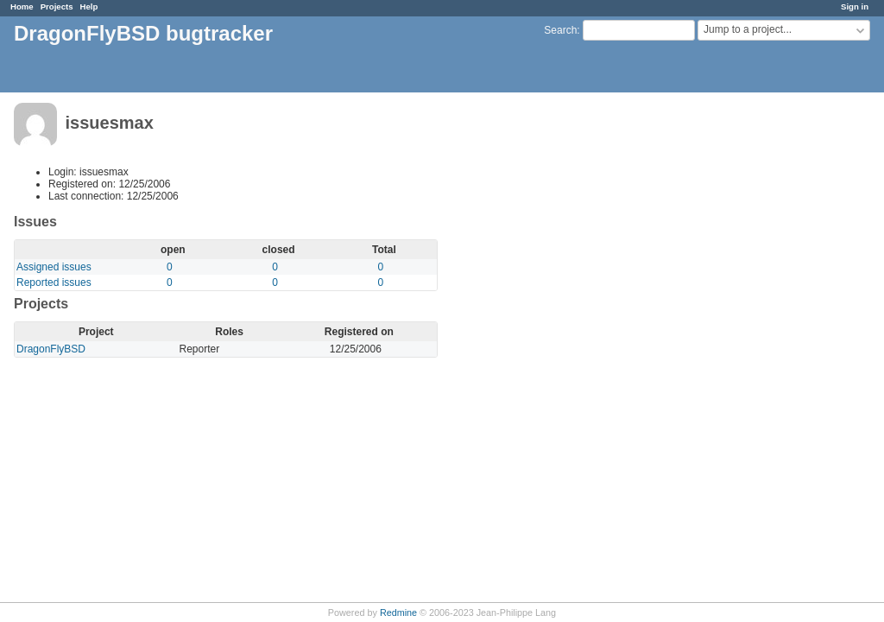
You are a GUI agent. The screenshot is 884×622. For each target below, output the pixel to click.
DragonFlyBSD (50, 349)
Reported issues (54, 282)
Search (560, 30)
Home (22, 6)
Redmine (398, 612)
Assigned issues (54, 267)
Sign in (854, 6)
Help (89, 6)
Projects (57, 6)
